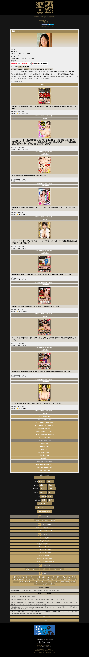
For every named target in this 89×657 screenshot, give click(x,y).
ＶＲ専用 (37, 520)
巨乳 (23, 71)
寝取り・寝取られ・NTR (27, 581)
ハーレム (16, 581)
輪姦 (37, 78)
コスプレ (59, 579)
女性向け (52, 584)
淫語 (45, 78)
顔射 (17, 74)
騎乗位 (66, 74)
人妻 (51, 71)
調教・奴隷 (55, 76)
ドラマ (52, 74)
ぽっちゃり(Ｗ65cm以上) (44, 558)
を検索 (44, 467)
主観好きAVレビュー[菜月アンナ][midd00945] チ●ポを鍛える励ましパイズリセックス (41, 599)
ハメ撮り (47, 520)
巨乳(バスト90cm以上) (44, 547)
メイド (34, 76)
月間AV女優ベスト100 (44, 528)
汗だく (33, 78)
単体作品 (20, 69)
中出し (32, 71)
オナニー (13, 78)
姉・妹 (56, 74)
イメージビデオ (43, 584)
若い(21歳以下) (44, 538)
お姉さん (24, 74)
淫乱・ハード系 (63, 76)
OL (31, 76)
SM (76, 579)
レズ (72, 579)
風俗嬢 (53, 520)
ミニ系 (38, 577)
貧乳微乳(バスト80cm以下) (44, 544)
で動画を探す (44, 437)
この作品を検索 (45, 118)
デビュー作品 (49, 69)
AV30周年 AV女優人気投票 (44, 531)
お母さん (36, 74)
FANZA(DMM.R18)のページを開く (44, 116)
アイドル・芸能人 (17, 579)
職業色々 (13, 76)
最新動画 (13, 69)
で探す (44, 422)
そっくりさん (28, 579)
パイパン (30, 74)
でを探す (44, 425)
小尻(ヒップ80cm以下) (44, 555)
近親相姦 (71, 71)
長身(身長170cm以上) (44, 552)
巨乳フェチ (65, 71)
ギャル (39, 76)
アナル (28, 76)
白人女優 (48, 581)
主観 (31, 69)
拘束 (70, 76)
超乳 (59, 74)
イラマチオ (75, 76)
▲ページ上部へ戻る (44, 416)
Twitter (48, 642)
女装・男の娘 (65, 581)
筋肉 (54, 577)
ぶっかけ (41, 78)
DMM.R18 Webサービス (46, 646)
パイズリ (37, 71)
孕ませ (38, 581)
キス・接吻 (19, 78)
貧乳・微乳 (16, 577)
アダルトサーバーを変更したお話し (26, 596)
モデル (54, 579)
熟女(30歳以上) (44, 541)
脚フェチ (59, 577)
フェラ (43, 76)
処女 (69, 577)
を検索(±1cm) (44, 464)
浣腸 (24, 76)
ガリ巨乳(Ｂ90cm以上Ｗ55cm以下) (44, 561)
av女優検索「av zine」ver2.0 (44, 639)
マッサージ (19, 76)
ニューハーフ (56, 581)
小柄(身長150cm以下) (44, 549)
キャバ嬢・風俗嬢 (38, 69)
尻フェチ (13, 74)
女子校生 (71, 74)
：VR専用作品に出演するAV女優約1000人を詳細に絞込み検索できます (36, 590)
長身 (42, 577)
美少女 (60, 71)
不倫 (46, 76)
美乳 (48, 78)
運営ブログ (42, 642)
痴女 (64, 579)
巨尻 (48, 71)
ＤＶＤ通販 (26, 66)
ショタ (50, 76)
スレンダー (32, 577)
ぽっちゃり (43, 71)
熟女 (20, 74)
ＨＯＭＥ (44, 620)
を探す (44, 446)
